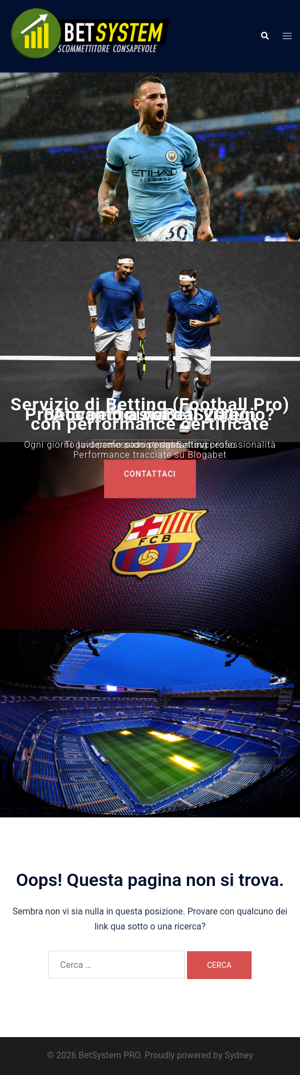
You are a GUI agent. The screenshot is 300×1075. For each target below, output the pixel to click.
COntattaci (150, 473)
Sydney (239, 1055)
